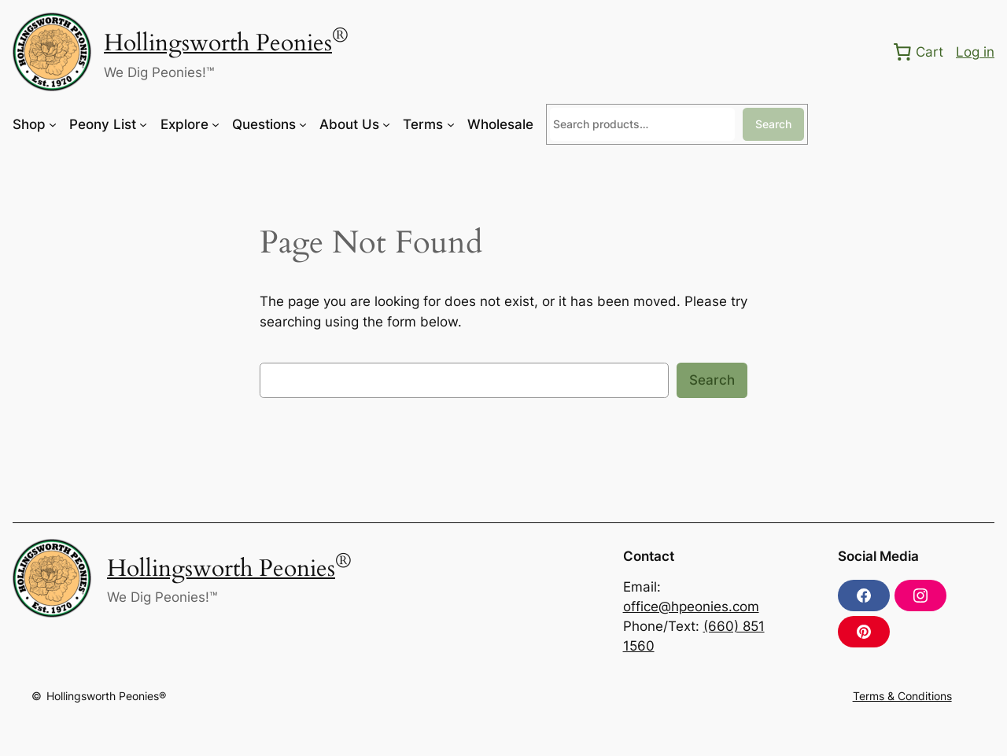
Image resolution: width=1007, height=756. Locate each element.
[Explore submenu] (215, 124)
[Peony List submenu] (143, 124)
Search (773, 124)
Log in (975, 52)
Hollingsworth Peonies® (106, 696)
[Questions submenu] (303, 124)
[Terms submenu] (451, 124)
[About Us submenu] (386, 124)
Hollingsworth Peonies (218, 43)
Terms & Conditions (902, 696)
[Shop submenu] (53, 124)
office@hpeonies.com (691, 606)
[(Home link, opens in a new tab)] (52, 52)
